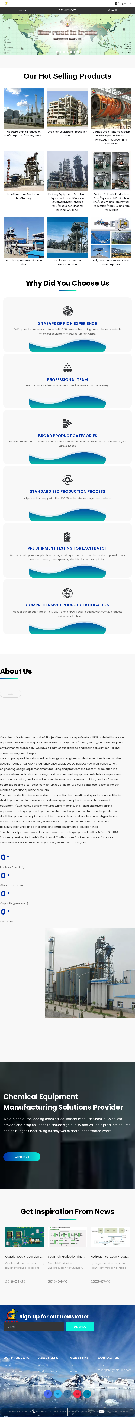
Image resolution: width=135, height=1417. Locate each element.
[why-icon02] (67, 367)
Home (22, 10)
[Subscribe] (80, 1326)
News (7, 1384)
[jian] (10, 694)
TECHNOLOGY (67, 10)
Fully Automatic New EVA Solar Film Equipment (111, 262)
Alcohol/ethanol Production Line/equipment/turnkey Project (24, 133)
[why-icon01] (67, 311)
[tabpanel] (24, 1257)
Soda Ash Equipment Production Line (67, 133)
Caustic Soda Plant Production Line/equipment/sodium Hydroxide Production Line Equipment (111, 137)
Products (75, 1371)
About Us (43, 1365)
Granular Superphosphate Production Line (67, 262)
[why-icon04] (67, 480)
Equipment (10, 1377)
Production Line (13, 1371)
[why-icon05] (67, 536)
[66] (90, 973)
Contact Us (22, 1157)
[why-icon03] (67, 423)
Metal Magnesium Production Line (24, 262)
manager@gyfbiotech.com (114, 1370)
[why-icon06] (67, 593)
